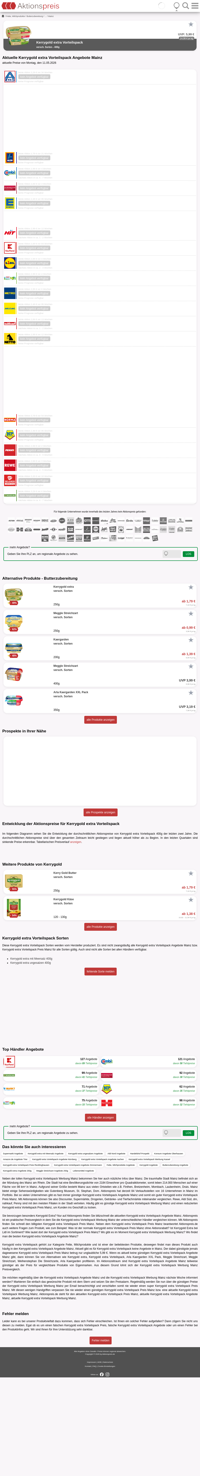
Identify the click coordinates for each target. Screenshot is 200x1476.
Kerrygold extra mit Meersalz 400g (31, 1057)
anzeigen (75, 842)
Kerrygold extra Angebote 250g (17, 1269)
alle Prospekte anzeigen (100, 812)
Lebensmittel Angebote (83, 1269)
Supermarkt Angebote (13, 1252)
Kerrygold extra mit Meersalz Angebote (45, 1252)
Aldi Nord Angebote (116, 1252)
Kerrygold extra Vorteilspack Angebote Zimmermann (78, 1264)
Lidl (4, 1331)
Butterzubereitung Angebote (175, 1264)
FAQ (94, 1465)
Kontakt (88, 1465)
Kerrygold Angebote (149, 1264)
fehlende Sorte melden (101, 1070)
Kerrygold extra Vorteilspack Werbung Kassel (149, 1258)
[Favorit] (190, 24)
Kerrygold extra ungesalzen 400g (30, 1061)
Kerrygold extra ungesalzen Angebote (85, 1252)
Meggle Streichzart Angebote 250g (52, 1269)
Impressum (91, 1461)
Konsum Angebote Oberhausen (168, 1252)
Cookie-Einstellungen (106, 1465)
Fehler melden (101, 1439)
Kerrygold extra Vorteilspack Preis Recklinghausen (26, 1264)
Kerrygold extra (77, 1355)
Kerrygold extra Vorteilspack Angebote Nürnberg (54, 1258)
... (46, 16)
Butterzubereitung (35, 16)
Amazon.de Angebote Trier (15, 1258)
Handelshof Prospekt (139, 1252)
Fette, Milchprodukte (15, 16)
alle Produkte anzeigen (101, 719)
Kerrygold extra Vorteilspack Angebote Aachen (102, 1258)
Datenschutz (108, 1461)
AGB (99, 1461)
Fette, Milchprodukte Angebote (121, 1264)
